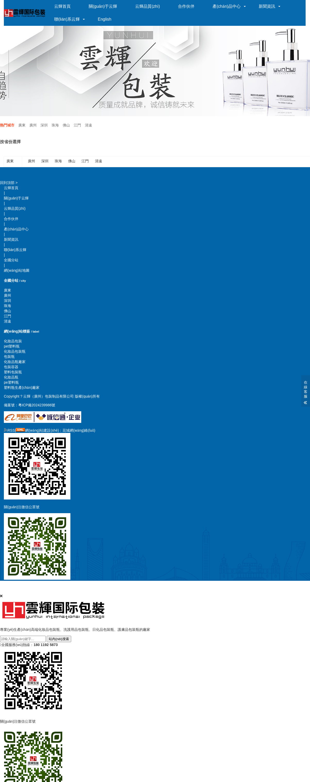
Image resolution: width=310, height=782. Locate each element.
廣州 (33, 125)
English (105, 19)
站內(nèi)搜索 (59, 639)
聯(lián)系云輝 (68, 19)
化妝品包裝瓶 (15, 351)
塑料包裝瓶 (13, 372)
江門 (77, 125)
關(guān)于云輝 (103, 6)
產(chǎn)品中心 (227, 6)
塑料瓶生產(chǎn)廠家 (21, 387)
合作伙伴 (187, 6)
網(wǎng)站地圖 (16, 270)
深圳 (44, 125)
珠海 (55, 125)
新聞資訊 (267, 6)
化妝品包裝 (13, 341)
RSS (9, 430)
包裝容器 (11, 367)
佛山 (66, 125)
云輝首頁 (63, 6)
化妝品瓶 (11, 377)
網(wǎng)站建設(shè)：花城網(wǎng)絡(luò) (60, 430)
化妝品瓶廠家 (15, 362)
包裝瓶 (9, 356)
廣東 (22, 125)
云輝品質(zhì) (148, 6)
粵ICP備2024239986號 (36, 405)
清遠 (88, 125)
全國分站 (11, 260)
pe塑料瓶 (11, 382)
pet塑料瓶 (12, 346)
